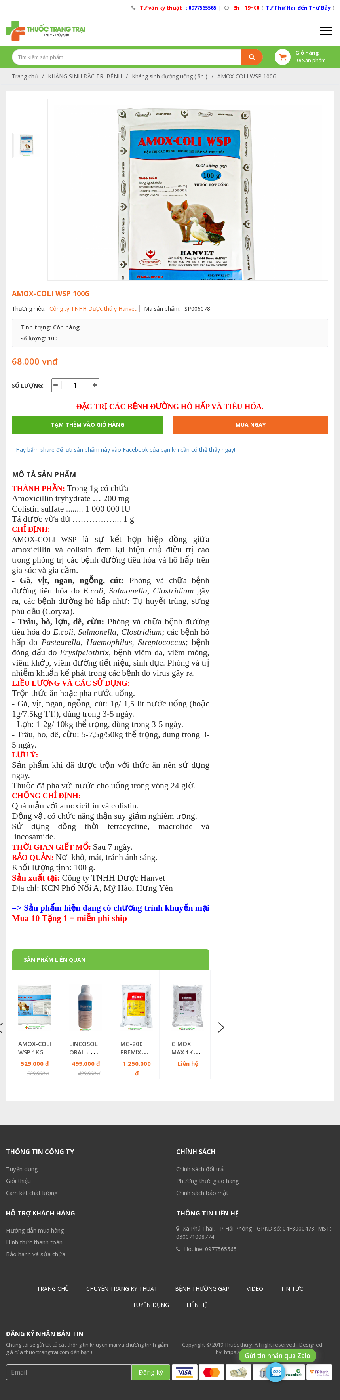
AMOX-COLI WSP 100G (247, 76)
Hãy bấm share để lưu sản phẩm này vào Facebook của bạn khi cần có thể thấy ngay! (125, 449)
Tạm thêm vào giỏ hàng (87, 424)
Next (220, 1027)
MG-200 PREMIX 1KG (131, 1052)
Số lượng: (28, 385)
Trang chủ (25, 76)
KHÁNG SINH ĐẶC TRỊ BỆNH (85, 76)
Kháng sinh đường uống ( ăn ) (169, 76)
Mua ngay (251, 424)
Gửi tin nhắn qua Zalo (277, 1355)
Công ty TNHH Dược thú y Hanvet (93, 308)
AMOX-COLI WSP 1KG (34, 1048)
